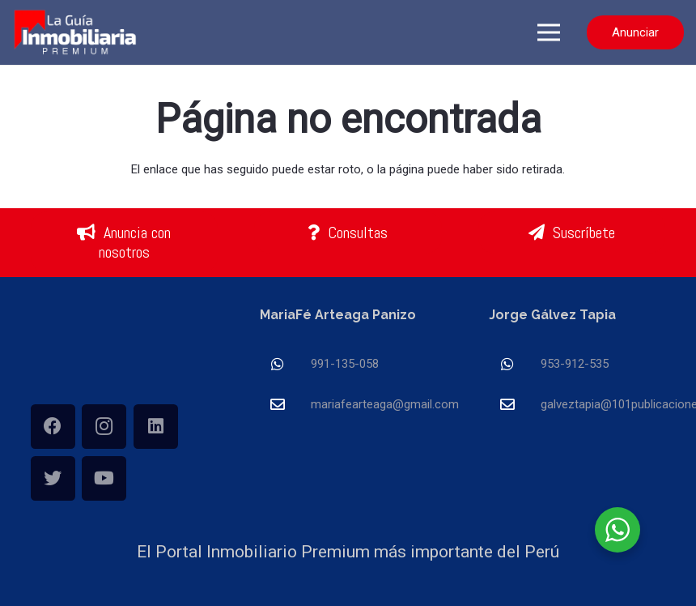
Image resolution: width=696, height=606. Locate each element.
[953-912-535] (515, 364)
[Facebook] (53, 426)
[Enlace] (76, 32)
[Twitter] (53, 478)
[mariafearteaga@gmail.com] (286, 404)
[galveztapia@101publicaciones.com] (515, 404)
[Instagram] (104, 426)
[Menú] (549, 32)
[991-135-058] (286, 364)
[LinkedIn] (156, 426)
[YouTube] (104, 478)
